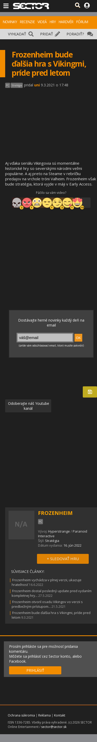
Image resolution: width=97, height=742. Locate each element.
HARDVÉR (65, 21)
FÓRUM (82, 21)
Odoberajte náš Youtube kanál (28, 406)
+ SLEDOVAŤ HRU (63, 558)
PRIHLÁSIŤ (35, 670)
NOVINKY (10, 21)
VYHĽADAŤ (17, 33)
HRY (52, 21)
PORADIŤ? (75, 33)
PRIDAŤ (46, 33)
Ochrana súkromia (21, 715)
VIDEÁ (42, 21)
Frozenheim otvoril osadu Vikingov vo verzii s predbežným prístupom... (47, 604)
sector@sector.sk (53, 727)
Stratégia (52, 540)
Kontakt (59, 715)
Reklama (44, 715)
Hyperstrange (59, 531)
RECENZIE (27, 21)
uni (37, 84)
